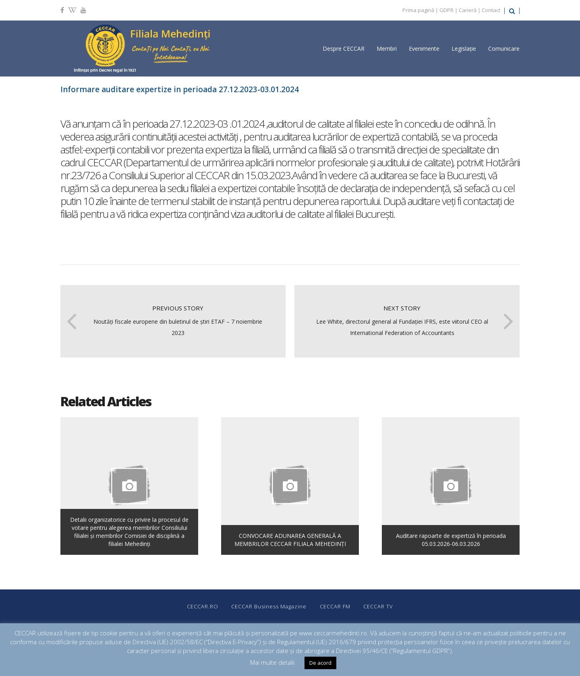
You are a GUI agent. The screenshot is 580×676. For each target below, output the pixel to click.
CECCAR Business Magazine (268, 606)
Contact (491, 10)
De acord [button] (320, 662)
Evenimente (424, 48)
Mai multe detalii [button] (272, 662)
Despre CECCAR (344, 48)
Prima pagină (418, 10)
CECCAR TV (380, 606)
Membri (387, 48)
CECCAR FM (335, 606)
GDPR (446, 10)
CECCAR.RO (201, 606)
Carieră (467, 10)
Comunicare (504, 48)
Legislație (464, 48)
